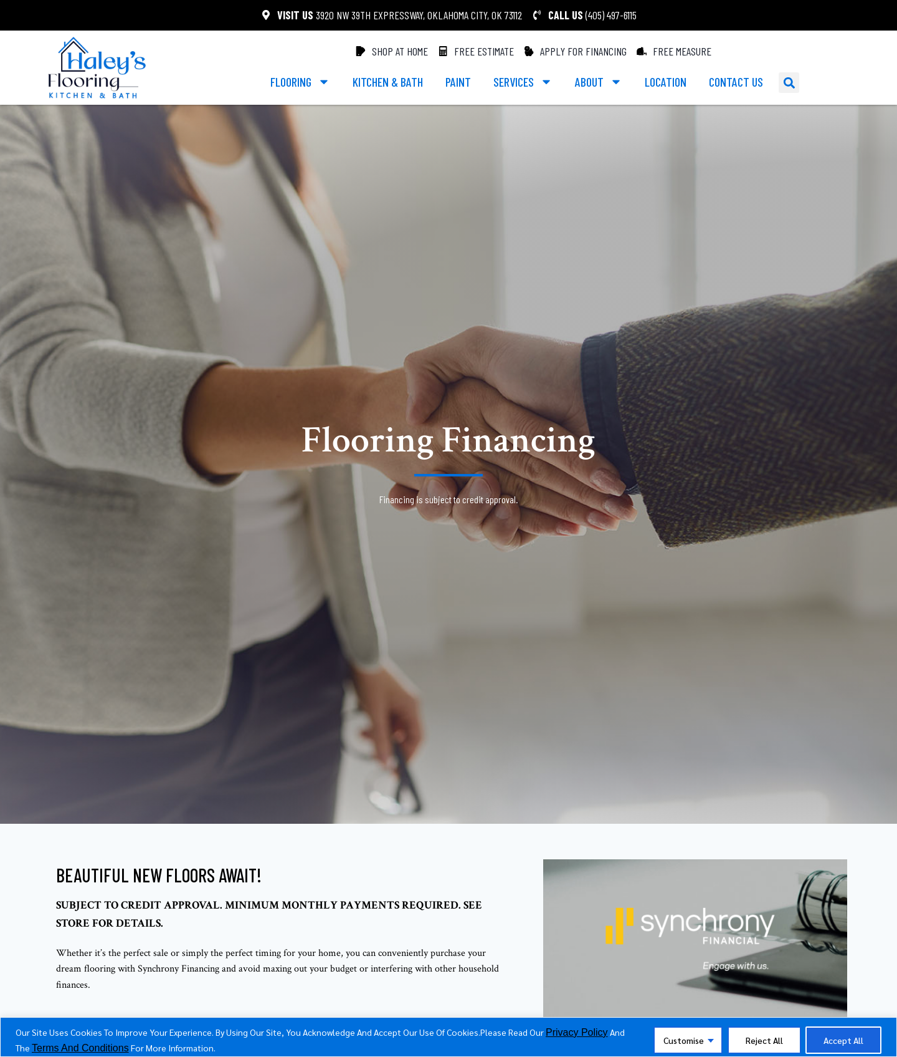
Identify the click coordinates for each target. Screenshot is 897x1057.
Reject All (762, 1040)
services (523, 81)
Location (665, 81)
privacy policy (577, 1032)
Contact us (736, 81)
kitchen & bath (388, 81)
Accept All (842, 1040)
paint (458, 81)
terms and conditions (80, 1048)
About (598, 81)
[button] (789, 82)
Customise (680, 1040)
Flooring (300, 81)
